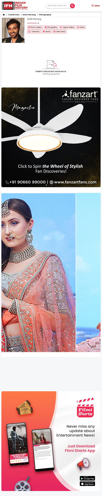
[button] (96, 6)
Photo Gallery (35, 27)
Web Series (59, 31)
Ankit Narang (29, 15)
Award (46, 31)
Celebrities (13, 15)
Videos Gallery (67, 27)
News (81, 27)
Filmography (44, 15)
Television (34, 31)
